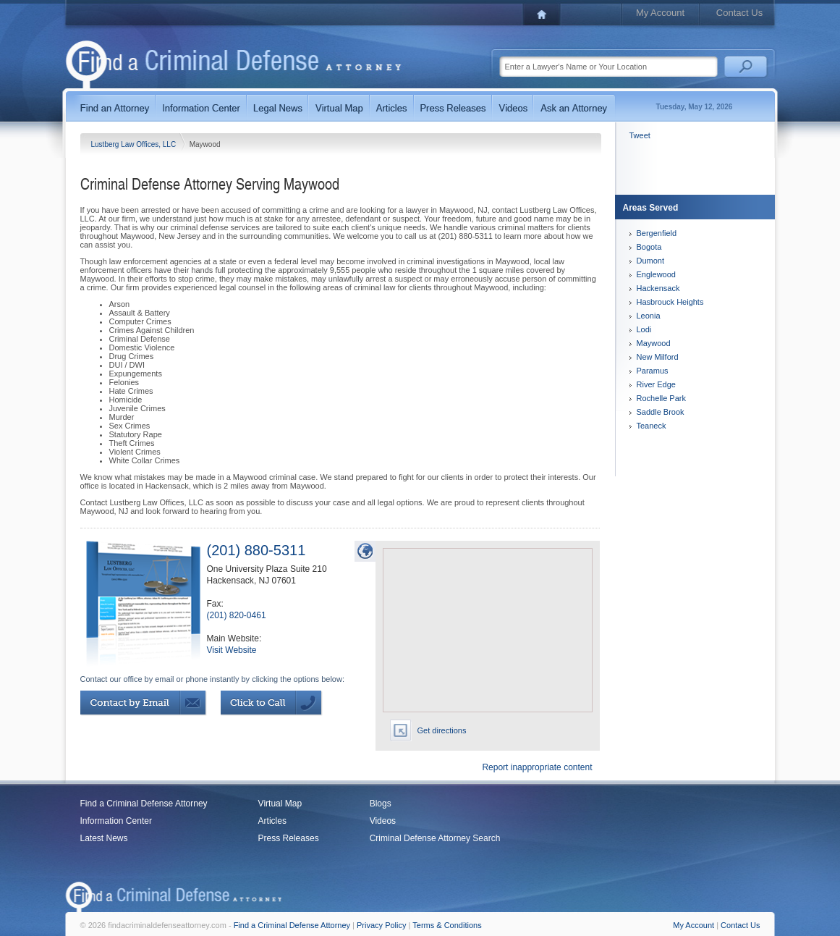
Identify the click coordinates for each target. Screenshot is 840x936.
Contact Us (739, 12)
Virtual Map (280, 803)
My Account (660, 12)
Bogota (649, 247)
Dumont (651, 260)
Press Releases (288, 838)
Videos (383, 821)
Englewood (656, 274)
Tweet (639, 135)
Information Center (116, 821)
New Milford (658, 357)
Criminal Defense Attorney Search (435, 838)
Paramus (653, 370)
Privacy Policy (381, 925)
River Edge (656, 384)
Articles (272, 821)
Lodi (644, 329)
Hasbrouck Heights (670, 302)
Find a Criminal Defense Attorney (144, 803)
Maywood (654, 343)
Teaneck (651, 425)
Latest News (104, 838)
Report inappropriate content (537, 767)
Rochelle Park (661, 398)
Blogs (380, 803)
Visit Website (232, 650)
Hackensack (658, 288)
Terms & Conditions (446, 925)
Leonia (649, 315)
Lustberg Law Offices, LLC (134, 144)
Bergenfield (657, 233)
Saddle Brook (660, 412)
